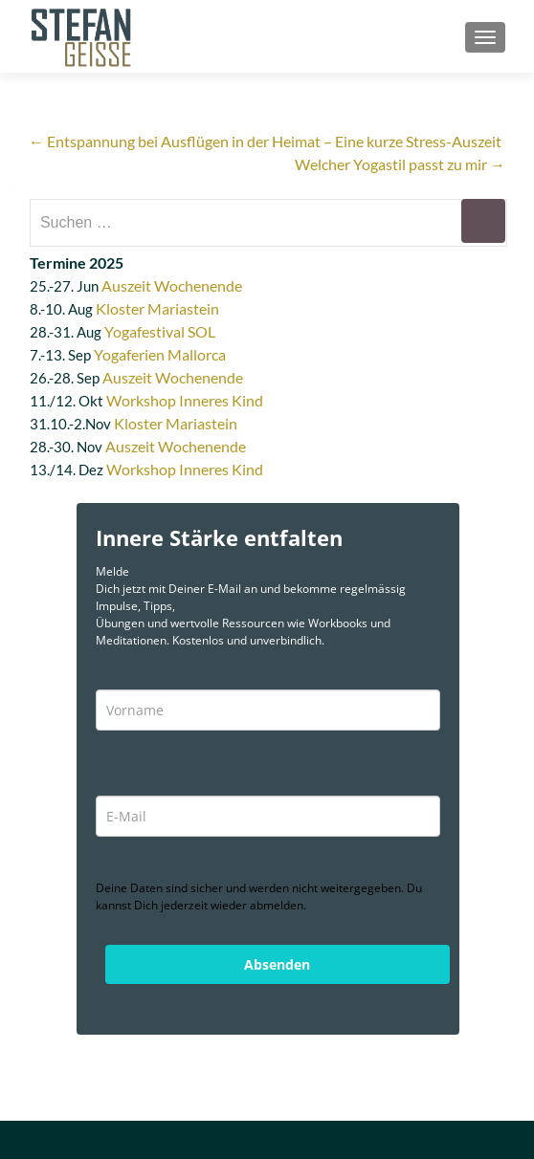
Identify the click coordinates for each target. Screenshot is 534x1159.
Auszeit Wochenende (171, 285)
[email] (268, 816)
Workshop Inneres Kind (184, 400)
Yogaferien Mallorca (160, 354)
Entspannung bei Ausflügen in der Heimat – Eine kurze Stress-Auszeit (265, 141)
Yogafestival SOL (159, 331)
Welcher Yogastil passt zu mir (400, 164)
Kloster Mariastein (157, 308)
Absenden (277, 964)
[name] (268, 710)
